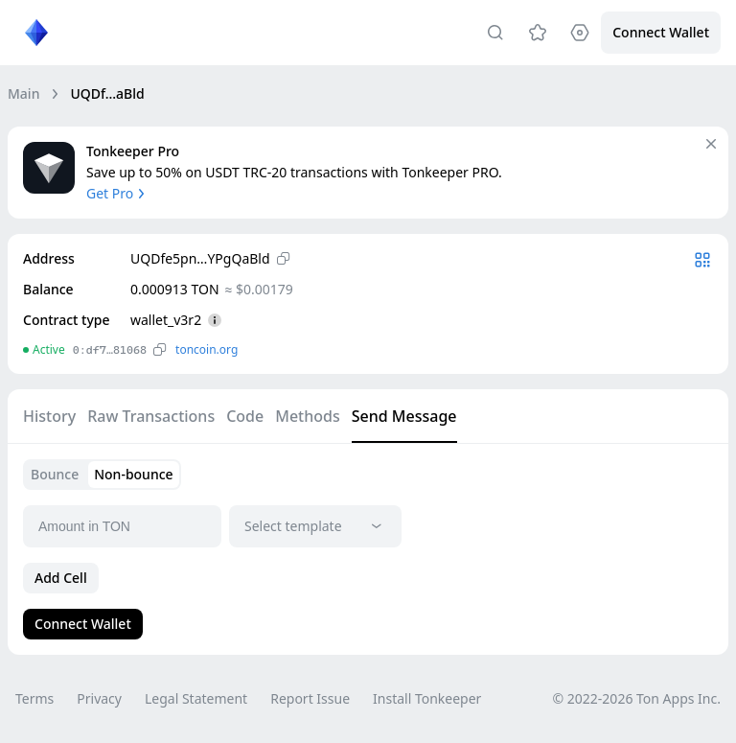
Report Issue (310, 698)
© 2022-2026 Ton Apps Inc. (637, 698)
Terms (34, 698)
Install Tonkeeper (427, 698)
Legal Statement (196, 698)
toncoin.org (206, 349)
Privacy (99, 698)
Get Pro (117, 193)
